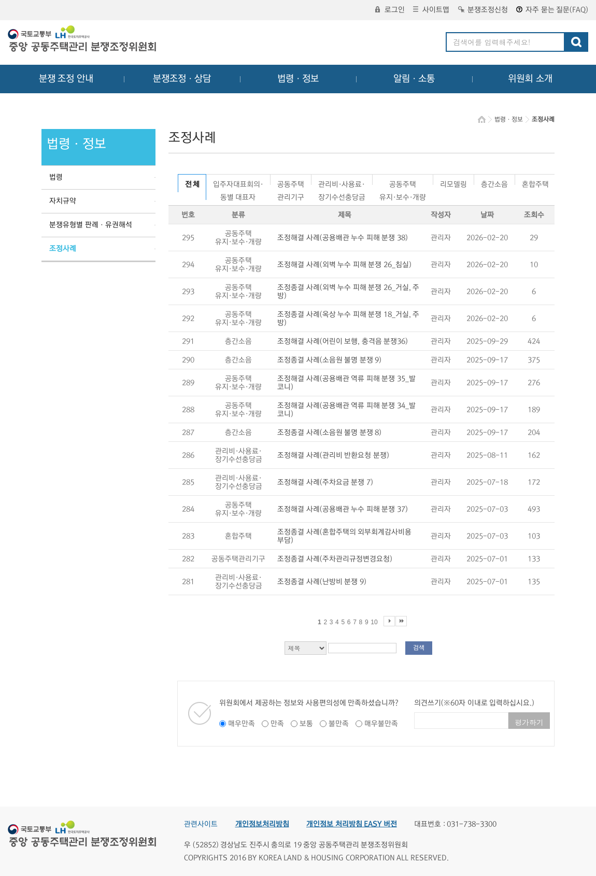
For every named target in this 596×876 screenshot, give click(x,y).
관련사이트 (201, 824)
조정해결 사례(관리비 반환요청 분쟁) (333, 455)
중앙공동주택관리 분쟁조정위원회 (83, 39)
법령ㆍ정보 (298, 79)
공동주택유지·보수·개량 (402, 182)
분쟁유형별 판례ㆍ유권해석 (90, 225)
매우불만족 (381, 724)
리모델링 (453, 182)
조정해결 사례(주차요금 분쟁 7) (325, 482)
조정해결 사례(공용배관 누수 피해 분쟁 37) (342, 509)
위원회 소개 (530, 79)
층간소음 (494, 182)
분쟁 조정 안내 (66, 79)
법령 (56, 177)
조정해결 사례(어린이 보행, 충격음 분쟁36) (342, 341)
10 (374, 622)
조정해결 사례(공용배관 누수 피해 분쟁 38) (342, 238)
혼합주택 (535, 182)
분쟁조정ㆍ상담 (182, 79)
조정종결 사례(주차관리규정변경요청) (334, 559)
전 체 (192, 184)
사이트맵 (431, 10)
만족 (277, 724)
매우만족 (241, 724)
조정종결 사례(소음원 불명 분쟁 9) (329, 360)
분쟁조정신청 (483, 10)
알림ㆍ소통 (414, 79)
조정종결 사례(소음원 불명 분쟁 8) (329, 432)
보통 (306, 724)
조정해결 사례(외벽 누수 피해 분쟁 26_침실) (344, 265)
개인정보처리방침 (262, 824)
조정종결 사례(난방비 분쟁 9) (321, 582)
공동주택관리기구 (290, 182)
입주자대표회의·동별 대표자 (238, 182)
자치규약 (62, 201)
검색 (418, 647)
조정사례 (62, 249)
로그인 (390, 10)
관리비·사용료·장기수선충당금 (341, 182)
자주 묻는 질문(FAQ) (552, 10)
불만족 (339, 724)
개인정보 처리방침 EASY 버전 (351, 824)
